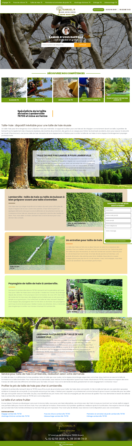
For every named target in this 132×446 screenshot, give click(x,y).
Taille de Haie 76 (36, 2)
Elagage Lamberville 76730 (11, 414)
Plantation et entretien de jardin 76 (58, 2)
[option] (14, 90)
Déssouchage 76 (110, 2)
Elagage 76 (6, 2)
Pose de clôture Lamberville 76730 (57, 414)
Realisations (98, 10)
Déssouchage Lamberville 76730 (56, 416)
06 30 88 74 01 (77, 438)
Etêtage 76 (97, 2)
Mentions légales (72, 442)
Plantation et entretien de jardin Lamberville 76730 (106, 414)
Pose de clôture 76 (20, 2)
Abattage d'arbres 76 (82, 2)
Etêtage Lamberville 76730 (97, 416)
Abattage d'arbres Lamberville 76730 (15, 416)
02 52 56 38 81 (54, 438)
